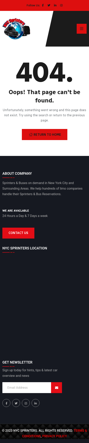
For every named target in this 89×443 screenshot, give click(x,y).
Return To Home (45, 135)
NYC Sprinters (25, 430)
